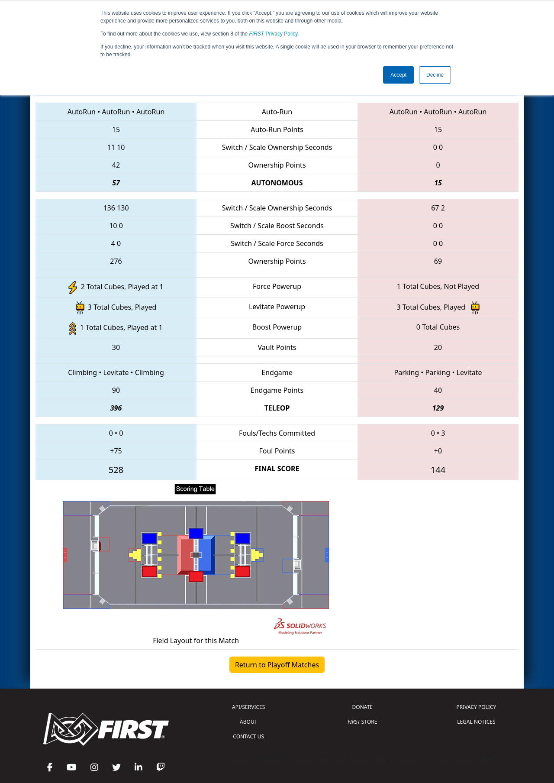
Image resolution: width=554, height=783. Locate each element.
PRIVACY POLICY (476, 707)
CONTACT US (248, 736)
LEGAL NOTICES (476, 721)
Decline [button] (435, 75)
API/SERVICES (248, 707)
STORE (362, 721)
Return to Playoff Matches (277, 665)
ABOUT (248, 721)
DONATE (362, 707)
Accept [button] (398, 75)
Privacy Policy (273, 34)
